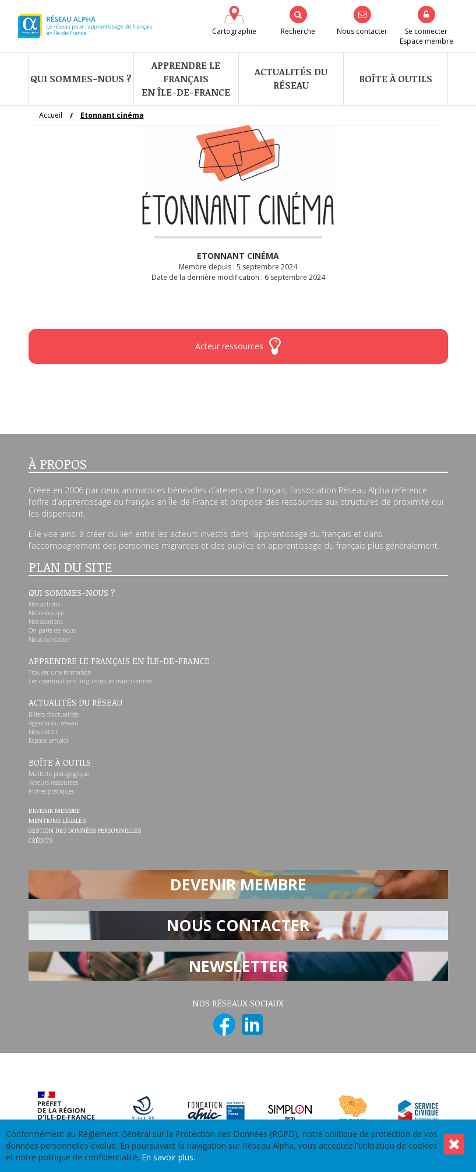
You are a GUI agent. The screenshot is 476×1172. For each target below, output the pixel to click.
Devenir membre (54, 811)
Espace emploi (48, 740)
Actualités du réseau (291, 78)
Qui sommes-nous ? (81, 78)
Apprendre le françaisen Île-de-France (186, 79)
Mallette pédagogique (59, 774)
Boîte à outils (395, 78)
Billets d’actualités (54, 714)
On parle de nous (52, 630)
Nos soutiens (46, 621)
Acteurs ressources (53, 782)
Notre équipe (46, 613)
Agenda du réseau (54, 723)
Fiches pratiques (51, 791)
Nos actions (44, 604)
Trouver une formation (60, 672)
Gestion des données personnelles (85, 830)
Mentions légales (57, 820)
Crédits (40, 840)
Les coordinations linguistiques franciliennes (90, 681)
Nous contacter (49, 640)
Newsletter (43, 732)
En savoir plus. (168, 1157)
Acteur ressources (238, 346)
